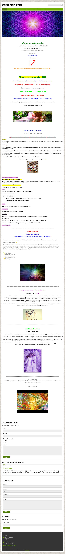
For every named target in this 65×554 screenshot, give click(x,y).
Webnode (27, 550)
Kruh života (7, 468)
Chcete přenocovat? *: (8, 439)
